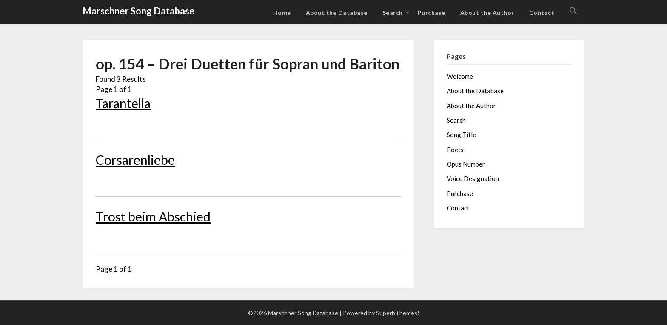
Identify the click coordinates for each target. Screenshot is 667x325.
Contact (542, 12)
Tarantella (123, 103)
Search (392, 12)
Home (282, 12)
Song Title (461, 134)
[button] (573, 11)
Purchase (431, 12)
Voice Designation (473, 178)
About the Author (487, 12)
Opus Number (466, 164)
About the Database (337, 12)
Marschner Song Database (139, 11)
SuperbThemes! (397, 312)
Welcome (460, 76)
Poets (455, 149)
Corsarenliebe (135, 159)
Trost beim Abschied (153, 216)
